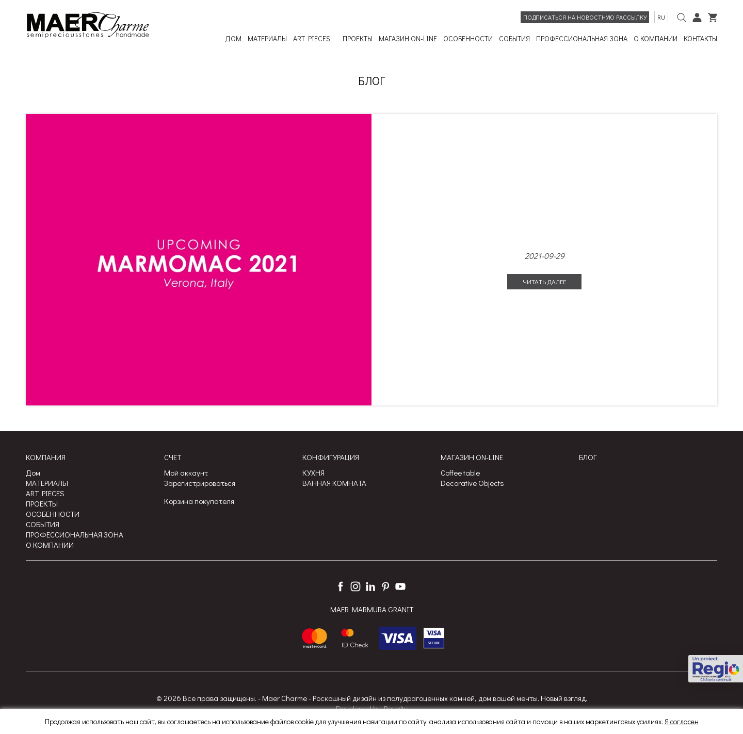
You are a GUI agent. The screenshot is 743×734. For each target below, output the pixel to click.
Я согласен (682, 721)
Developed (354, 708)
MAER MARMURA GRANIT (371, 610)
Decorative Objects (472, 483)
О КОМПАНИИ (50, 545)
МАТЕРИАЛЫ (47, 483)
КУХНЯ (313, 472)
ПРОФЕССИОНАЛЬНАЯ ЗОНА (74, 534)
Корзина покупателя (199, 501)
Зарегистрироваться (199, 483)
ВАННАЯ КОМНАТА (334, 483)
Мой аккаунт (186, 472)
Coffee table (460, 472)
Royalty (396, 708)
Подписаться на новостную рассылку (585, 17)
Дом (33, 472)
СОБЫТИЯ (42, 524)
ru (661, 17)
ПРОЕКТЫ (42, 503)
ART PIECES (45, 493)
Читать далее (544, 281)
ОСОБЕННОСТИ (52, 514)
